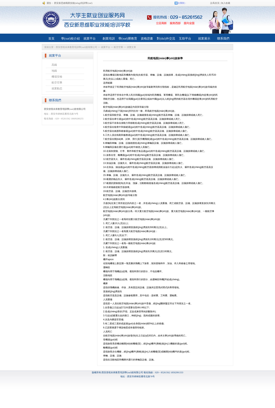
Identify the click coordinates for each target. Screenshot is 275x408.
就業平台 (105, 47)
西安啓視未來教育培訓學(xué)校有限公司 (76, 47)
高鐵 (54, 64)
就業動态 (57, 88)
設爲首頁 (214, 3)
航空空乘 (118, 47)
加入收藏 (225, 3)
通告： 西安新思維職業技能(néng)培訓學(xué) (69, 3)
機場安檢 (57, 76)
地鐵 (54, 70)
